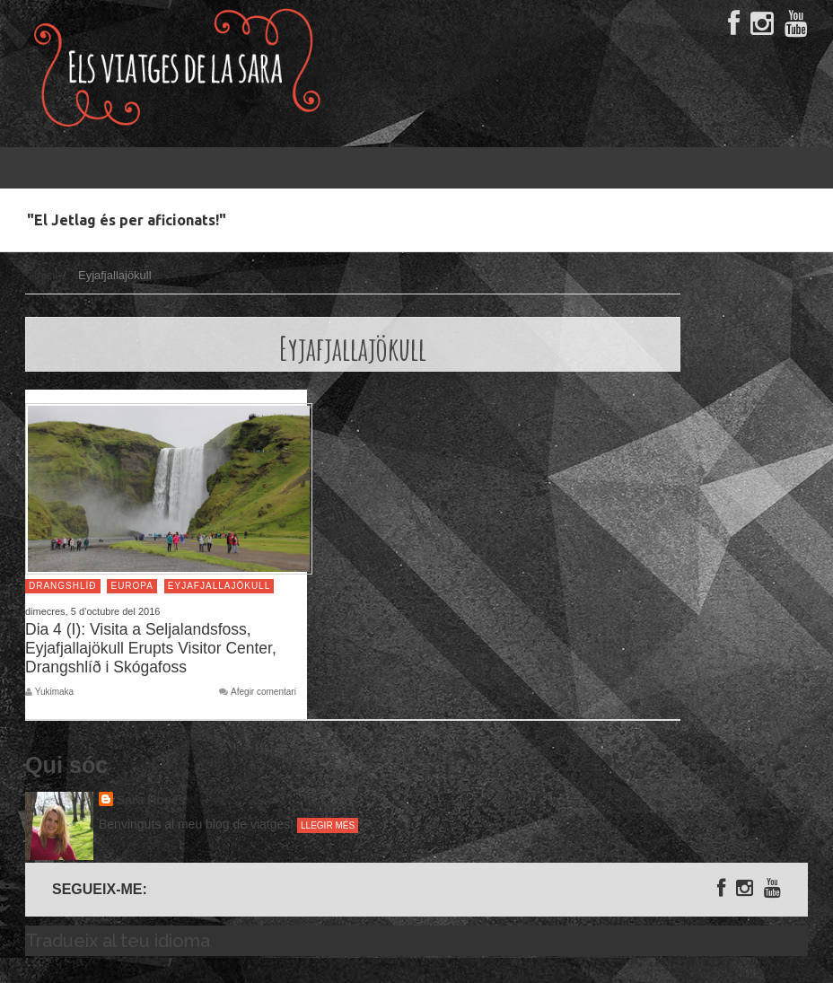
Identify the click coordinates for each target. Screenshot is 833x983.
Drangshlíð (63, 586)
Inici (44, 275)
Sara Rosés (151, 800)
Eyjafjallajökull (219, 586)
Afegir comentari (263, 692)
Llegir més (328, 825)
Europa (131, 586)
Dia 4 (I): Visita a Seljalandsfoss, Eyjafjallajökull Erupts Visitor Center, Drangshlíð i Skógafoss (150, 648)
